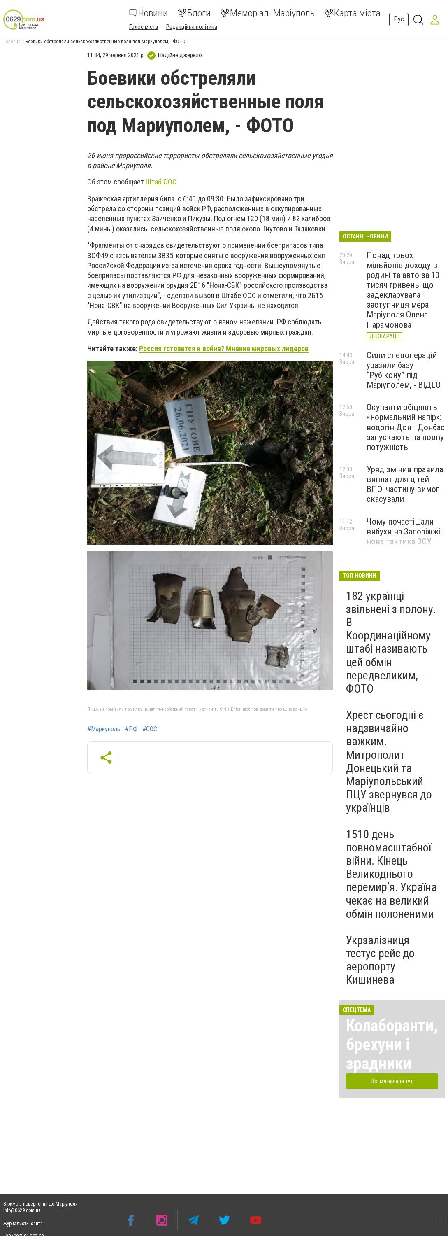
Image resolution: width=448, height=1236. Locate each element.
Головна (12, 41)
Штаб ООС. (162, 181)
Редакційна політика (191, 26)
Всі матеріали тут (392, 1081)
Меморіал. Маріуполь (268, 13)
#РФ (131, 729)
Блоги (194, 13)
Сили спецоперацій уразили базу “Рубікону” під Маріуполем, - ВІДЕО (404, 370)
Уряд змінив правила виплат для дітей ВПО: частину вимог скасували (405, 484)
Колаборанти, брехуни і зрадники (392, 1044)
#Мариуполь (103, 729)
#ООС (149, 729)
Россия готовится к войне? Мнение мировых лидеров (224, 348)
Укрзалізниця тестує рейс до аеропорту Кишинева (380, 960)
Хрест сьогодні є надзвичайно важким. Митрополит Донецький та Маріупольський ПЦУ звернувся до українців (389, 761)
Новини (148, 13)
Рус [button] (399, 19)
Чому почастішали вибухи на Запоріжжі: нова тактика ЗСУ (404, 531)
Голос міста (143, 26)
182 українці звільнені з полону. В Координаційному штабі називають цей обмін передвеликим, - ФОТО (391, 642)
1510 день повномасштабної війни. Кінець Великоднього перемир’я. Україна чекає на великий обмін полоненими (391, 874)
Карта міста (353, 13)
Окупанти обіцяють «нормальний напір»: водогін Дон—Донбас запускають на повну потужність (406, 427)
